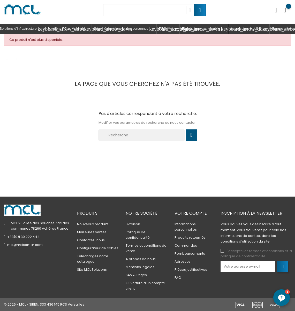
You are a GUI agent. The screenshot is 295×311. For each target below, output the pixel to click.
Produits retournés (190, 237)
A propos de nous (141, 258)
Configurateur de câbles (97, 248)
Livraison (133, 224)
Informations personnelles (186, 227)
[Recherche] (141, 135)
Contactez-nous (91, 240)
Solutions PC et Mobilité (69, 29)
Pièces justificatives (191, 269)
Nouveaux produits (93, 224)
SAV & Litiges (136, 275)
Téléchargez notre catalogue (92, 259)
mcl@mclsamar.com (25, 244)
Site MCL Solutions (92, 269)
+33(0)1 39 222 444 (23, 236)
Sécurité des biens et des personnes (125, 29)
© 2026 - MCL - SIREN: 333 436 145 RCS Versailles (44, 304)
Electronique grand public (205, 29)
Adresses (183, 261)
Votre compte (191, 213)
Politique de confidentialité (138, 235)
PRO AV (169, 29)
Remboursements (190, 253)
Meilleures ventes (92, 232)
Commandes (186, 245)
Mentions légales (140, 267)
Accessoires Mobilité (250, 29)
